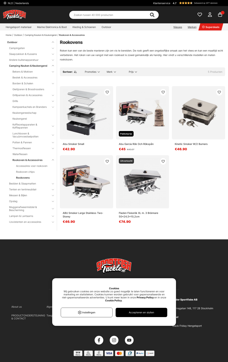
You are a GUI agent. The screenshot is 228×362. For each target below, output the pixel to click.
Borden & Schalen (31, 83)
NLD (18, 3)
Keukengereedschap (24, 112)
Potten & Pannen (31, 142)
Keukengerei (19, 118)
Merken (192, 27)
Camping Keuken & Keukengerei (41, 35)
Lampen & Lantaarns (29, 215)
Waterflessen (19, 154)
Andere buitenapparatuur (29, 59)
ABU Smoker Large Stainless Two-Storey (83, 214)
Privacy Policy (145, 297)
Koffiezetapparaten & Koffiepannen (31, 126)
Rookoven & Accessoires (72, 35)
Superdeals (210, 27)
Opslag (29, 201)
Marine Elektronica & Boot (52, 27)
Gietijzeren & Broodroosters (28, 89)
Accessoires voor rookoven (31, 165)
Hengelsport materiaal (18, 27)
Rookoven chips (25, 171)
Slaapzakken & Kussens (29, 53)
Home (9, 35)
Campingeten (29, 48)
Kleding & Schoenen (84, 27)
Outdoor (106, 27)
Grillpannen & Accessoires (31, 95)
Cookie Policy (113, 300)
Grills (31, 100)
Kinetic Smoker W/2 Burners (191, 143)
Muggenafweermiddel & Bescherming (29, 209)
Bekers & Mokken (31, 71)
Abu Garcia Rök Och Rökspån (136, 143)
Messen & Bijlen (29, 195)
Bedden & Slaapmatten (29, 183)
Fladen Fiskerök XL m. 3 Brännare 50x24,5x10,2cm (138, 214)
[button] (198, 3)
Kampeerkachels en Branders (31, 106)
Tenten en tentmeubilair (29, 189)
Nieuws (177, 27)
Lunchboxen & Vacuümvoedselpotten (31, 135)
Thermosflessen (31, 148)
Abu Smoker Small (73, 143)
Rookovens (23, 177)
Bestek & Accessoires (24, 77)
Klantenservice (161, 3)
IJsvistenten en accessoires (29, 221)
